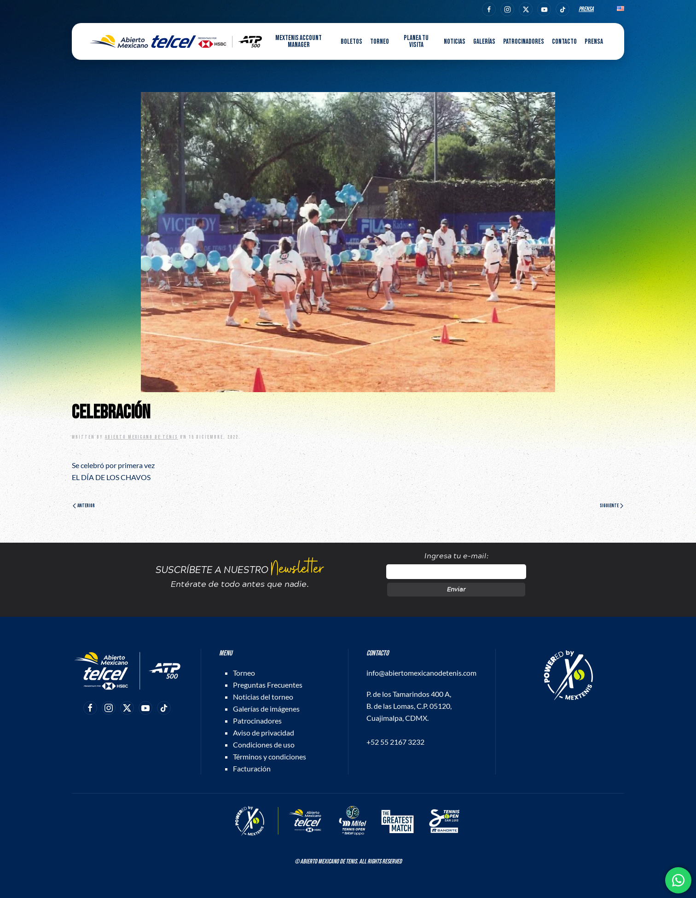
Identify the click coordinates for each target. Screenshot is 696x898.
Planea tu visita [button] (416, 41)
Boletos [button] (351, 41)
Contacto (564, 41)
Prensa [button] (594, 41)
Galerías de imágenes (266, 708)
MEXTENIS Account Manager (298, 41)
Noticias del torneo (263, 696)
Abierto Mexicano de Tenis (141, 437)
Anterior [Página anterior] (84, 506)
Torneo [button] (379, 41)
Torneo (244, 672)
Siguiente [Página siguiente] (611, 506)
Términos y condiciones (269, 756)
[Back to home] (176, 41)
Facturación (252, 768)
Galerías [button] (484, 41)
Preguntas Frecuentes (267, 684)
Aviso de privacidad (263, 732)
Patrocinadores (523, 41)
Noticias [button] (454, 41)
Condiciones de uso (264, 744)
